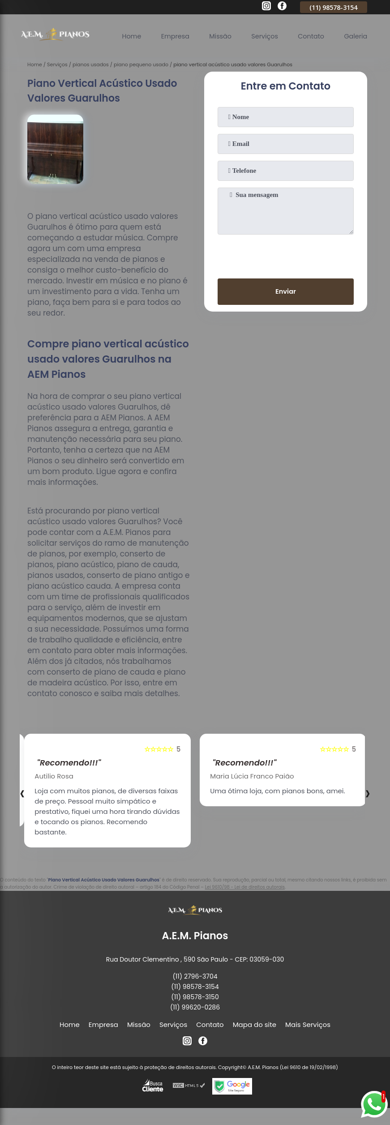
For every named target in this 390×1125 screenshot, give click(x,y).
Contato (308, 35)
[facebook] (282, 7)
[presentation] (286, 254)
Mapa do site (254, 1024)
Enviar (285, 292)
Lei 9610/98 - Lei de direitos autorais (245, 887)
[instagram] (266, 7)
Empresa (169, 35)
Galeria (355, 35)
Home (124, 35)
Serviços (261, 35)
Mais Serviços (307, 1024)
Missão (215, 35)
